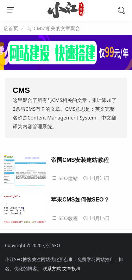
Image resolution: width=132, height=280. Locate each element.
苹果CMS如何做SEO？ (80, 200)
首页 (13, 28)
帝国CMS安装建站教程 (80, 160)
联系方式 (52, 269)
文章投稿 (71, 269)
